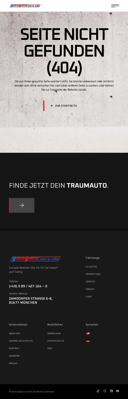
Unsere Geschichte (21, 341)
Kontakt (14, 348)
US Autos (91, 267)
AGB (49, 348)
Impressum (54, 334)
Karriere (14, 356)
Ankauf (90, 289)
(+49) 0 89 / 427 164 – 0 (28, 286)
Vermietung (93, 274)
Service (90, 282)
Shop (89, 297)
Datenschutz (55, 341)
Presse (13, 363)
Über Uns (14, 334)
